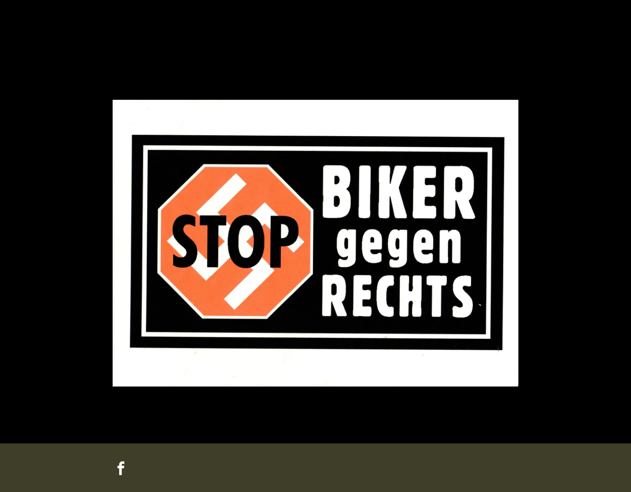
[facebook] (120, 470)
